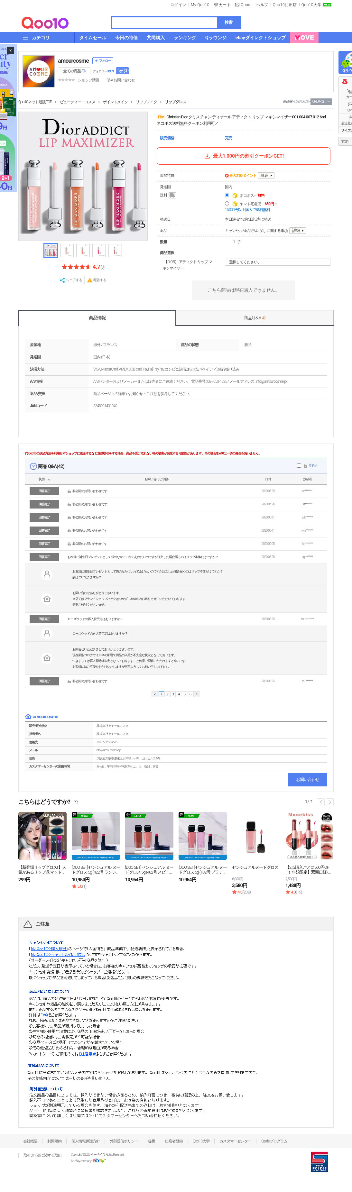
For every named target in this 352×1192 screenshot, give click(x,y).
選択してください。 (278, 262)
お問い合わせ (307, 779)
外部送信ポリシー (124, 1141)
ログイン (178, 5)
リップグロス (175, 102)
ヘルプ (262, 5)
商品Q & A (254, 317)
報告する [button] (99, 280)
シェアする (74, 280)
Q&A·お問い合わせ (121, 80)
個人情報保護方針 (85, 1141)
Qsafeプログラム (274, 1141)
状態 (41, 479)
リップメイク (146, 102)
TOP (344, 142)
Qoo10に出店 (285, 5)
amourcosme (73, 60)
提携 (151, 1141)
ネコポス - (252, 195)
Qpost (246, 5)
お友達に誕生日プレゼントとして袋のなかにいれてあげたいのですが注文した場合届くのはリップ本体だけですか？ (143, 557)
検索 (228, 22)
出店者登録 (174, 1141)
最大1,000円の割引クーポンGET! (243, 156)
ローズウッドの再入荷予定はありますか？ (95, 619)
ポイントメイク (115, 102)
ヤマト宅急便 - (258, 204)
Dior (161, 117)
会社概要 (30, 1141)
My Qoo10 (200, 5)
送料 (168, 195)
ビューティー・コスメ (77, 102)
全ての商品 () (74, 71)
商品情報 (97, 317)
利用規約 (54, 1141)
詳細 (264, 175)
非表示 (313, 465)
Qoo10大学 (311, 5)
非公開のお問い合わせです (89, 491)
